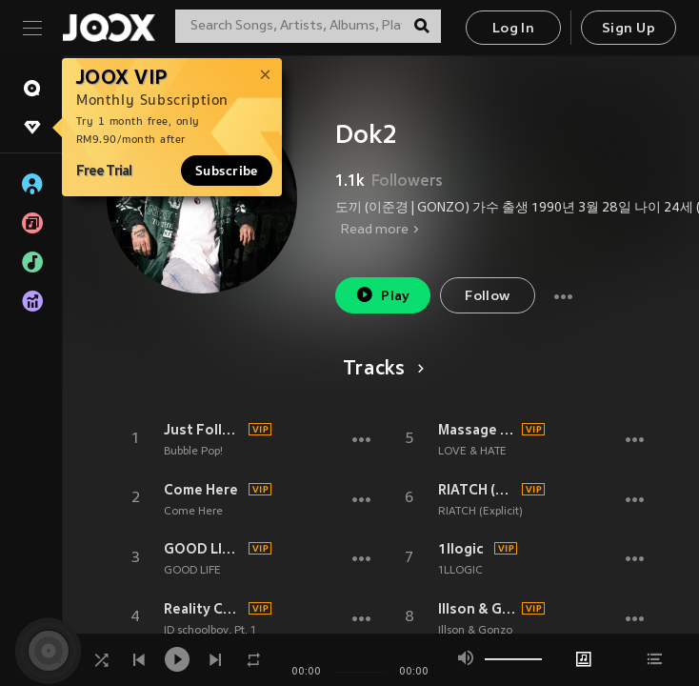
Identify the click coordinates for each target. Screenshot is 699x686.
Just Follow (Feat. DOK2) (203, 429)
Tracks (380, 369)
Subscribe (226, 170)
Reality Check (203, 608)
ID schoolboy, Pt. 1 (210, 630)
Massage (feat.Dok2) (477, 429)
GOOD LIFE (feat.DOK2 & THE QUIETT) (203, 548)
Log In (513, 29)
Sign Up (628, 29)
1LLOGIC (460, 570)
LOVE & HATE (472, 451)
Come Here (201, 489)
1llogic (461, 548)
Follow (487, 297)
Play (382, 295)
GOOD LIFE (192, 570)
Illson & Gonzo (477, 608)
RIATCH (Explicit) (477, 489)
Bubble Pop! (193, 451)
